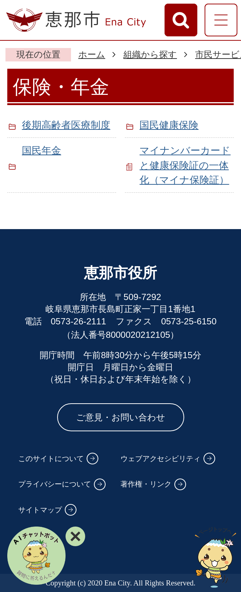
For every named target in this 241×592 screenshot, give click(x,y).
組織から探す (150, 54)
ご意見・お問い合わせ (120, 417)
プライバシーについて (54, 484)
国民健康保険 (168, 125)
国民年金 (41, 150)
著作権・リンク (146, 484)
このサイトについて (51, 459)
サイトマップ (40, 510)
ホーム (91, 54)
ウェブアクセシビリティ (161, 459)
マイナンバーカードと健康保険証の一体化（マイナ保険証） (184, 165)
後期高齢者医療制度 (66, 125)
